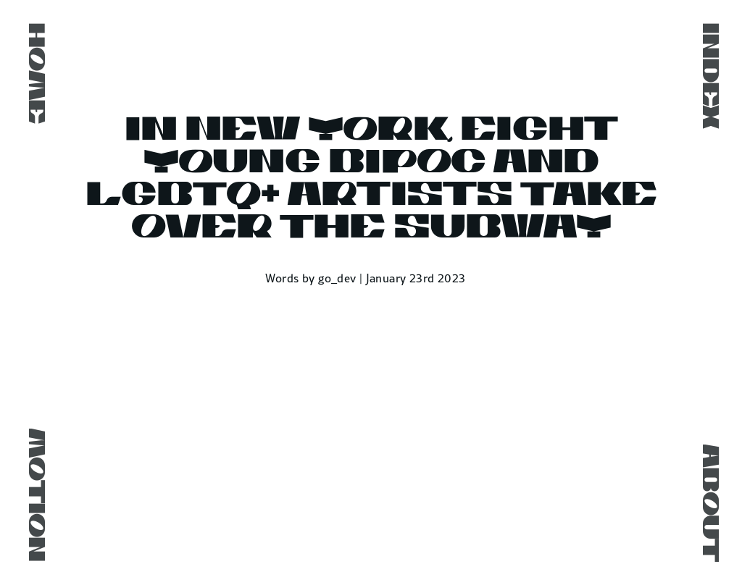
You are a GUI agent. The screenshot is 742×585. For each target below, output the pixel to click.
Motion (34, 495)
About (708, 503)
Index (708, 76)
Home (34, 73)
